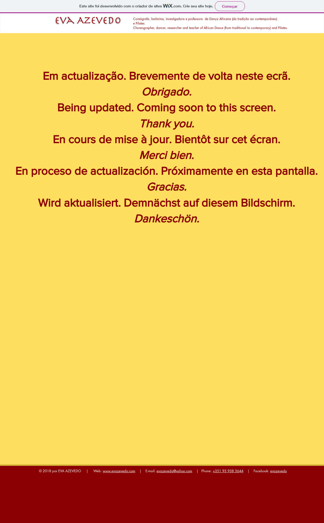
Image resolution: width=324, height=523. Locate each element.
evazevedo (278, 471)
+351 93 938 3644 (228, 471)
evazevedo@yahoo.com (174, 471)
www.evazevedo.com (119, 471)
